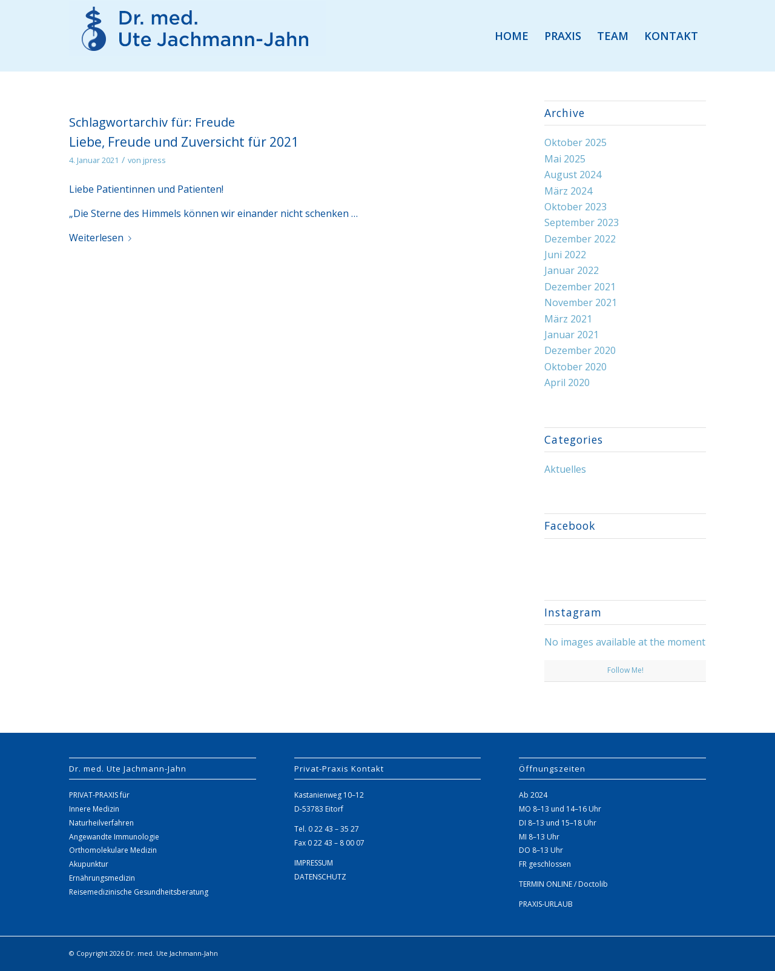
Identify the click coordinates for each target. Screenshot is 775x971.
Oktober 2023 (575, 206)
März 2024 (568, 191)
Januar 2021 (571, 334)
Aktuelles (565, 469)
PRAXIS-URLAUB (546, 904)
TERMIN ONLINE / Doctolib (563, 884)
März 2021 (568, 318)
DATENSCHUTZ (320, 877)
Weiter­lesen (102, 237)
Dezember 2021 (580, 286)
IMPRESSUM (313, 863)
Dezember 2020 (580, 350)
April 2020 (567, 382)
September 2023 (581, 222)
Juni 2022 (565, 254)
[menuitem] (511, 36)
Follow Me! (625, 670)
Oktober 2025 (575, 142)
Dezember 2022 (580, 238)
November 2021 (580, 302)
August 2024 (572, 174)
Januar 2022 (571, 270)
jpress (154, 160)
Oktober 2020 (575, 366)
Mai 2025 (564, 158)
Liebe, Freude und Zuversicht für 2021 (183, 141)
